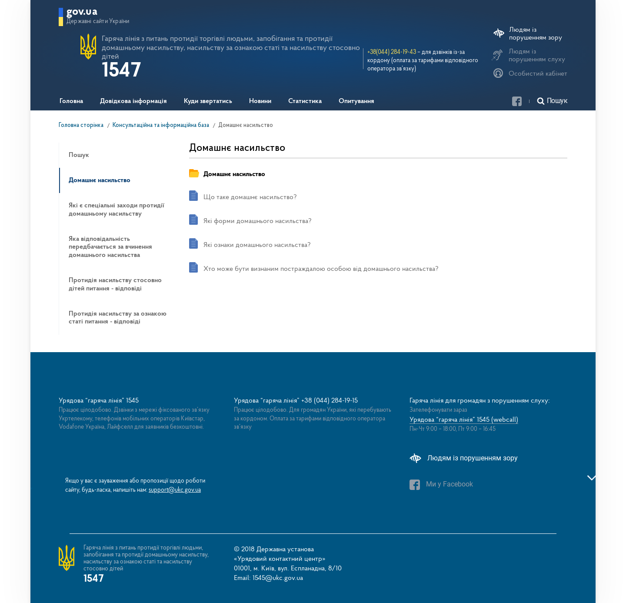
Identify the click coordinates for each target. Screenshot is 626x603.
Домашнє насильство (99, 180)
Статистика (305, 101)
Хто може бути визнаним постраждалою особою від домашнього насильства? (321, 269)
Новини (260, 101)
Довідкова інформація (133, 101)
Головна (71, 101)
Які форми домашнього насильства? (257, 221)
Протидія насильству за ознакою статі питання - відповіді (117, 317)
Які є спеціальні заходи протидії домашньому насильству (116, 209)
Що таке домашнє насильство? (250, 197)
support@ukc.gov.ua (175, 490)
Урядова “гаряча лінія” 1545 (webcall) (464, 419)
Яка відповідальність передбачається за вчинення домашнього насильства (110, 247)
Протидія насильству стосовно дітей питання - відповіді (115, 284)
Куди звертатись (208, 101)
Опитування (356, 101)
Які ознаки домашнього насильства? (257, 245)
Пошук (79, 155)
